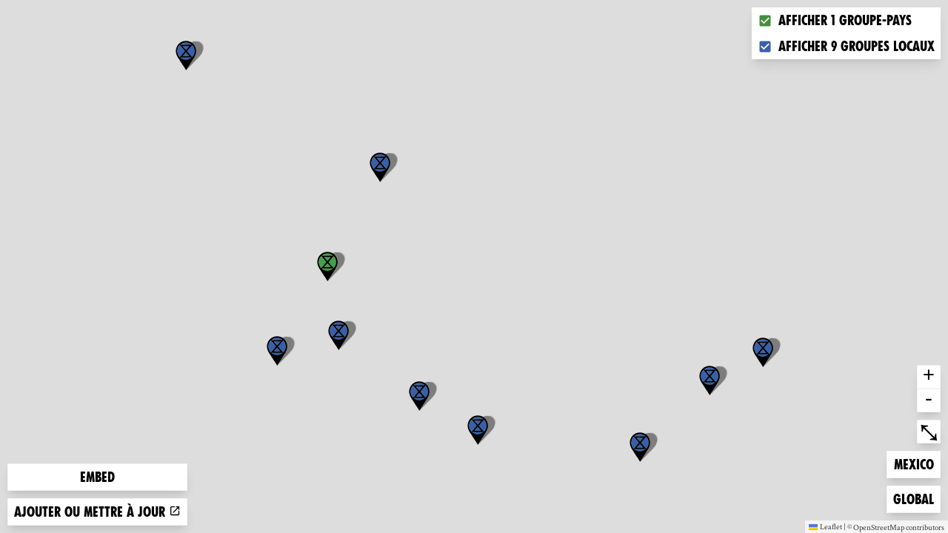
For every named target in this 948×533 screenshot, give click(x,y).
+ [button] (929, 377)
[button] (639, 447)
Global (916, 498)
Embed (97, 477)
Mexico (917, 463)
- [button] (929, 400)
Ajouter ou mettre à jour (97, 512)
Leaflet (825, 526)
